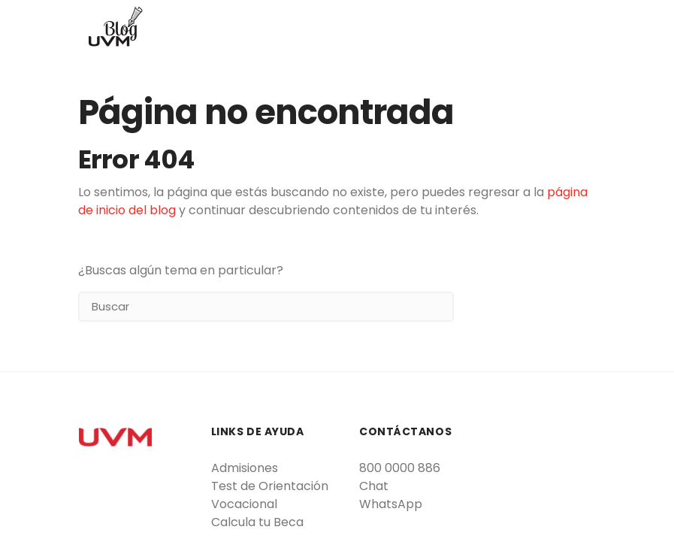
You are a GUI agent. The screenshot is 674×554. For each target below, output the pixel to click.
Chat (373, 486)
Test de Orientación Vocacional (269, 495)
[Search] (266, 307)
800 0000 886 (399, 468)
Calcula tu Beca (257, 522)
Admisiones (244, 468)
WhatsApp (390, 504)
